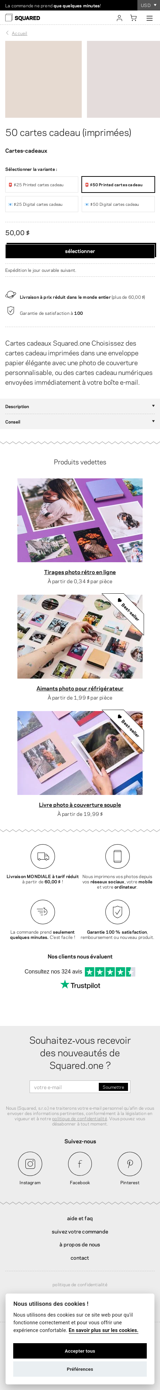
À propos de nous (79, 1244)
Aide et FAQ (80, 1218)
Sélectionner (80, 250)
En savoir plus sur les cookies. (104, 1330)
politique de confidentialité (79, 1118)
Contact (80, 1257)
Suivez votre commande (80, 1231)
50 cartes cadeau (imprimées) (68, 131)
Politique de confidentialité (80, 1284)
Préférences (80, 1369)
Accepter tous (80, 1351)
